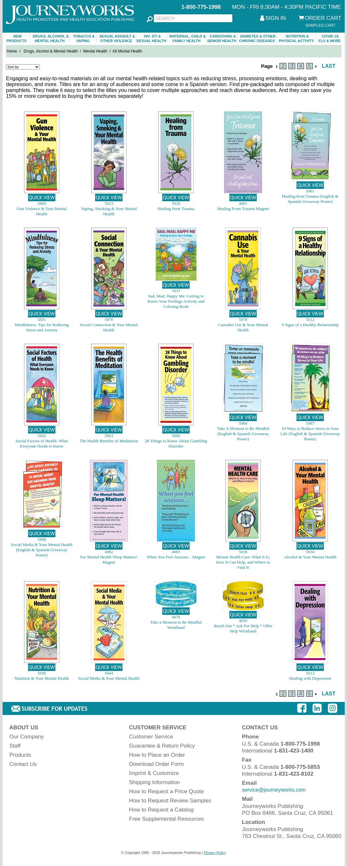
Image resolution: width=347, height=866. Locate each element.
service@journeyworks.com (274, 790)
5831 (41, 319)
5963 (109, 435)
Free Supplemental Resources (166, 819)
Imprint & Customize (154, 773)
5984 (243, 423)
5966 (176, 435)
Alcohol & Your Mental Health (310, 557)
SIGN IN (275, 18)
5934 (310, 551)
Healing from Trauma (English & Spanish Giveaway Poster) (310, 199)
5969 (41, 203)
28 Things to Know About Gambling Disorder (176, 443)
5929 (176, 203)
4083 (176, 551)
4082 (109, 551)
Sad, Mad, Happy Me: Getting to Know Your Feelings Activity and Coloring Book (176, 301)
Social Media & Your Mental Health (108, 678)
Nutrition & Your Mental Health (41, 678)
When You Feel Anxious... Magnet (176, 557)
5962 (41, 435)
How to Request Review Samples (170, 801)
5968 (41, 539)
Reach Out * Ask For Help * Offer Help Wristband (243, 628)
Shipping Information (154, 782)
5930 (41, 673)
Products (20, 755)
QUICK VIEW (42, 197)
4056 (243, 620)
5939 (243, 551)
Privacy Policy (215, 853)
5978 (243, 319)
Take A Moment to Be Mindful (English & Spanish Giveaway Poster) (243, 433)
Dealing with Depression (310, 678)
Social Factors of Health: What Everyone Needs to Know (42, 443)
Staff (15, 746)
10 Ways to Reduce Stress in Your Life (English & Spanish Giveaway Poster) (310, 433)
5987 (310, 423)
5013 (310, 673)
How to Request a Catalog (161, 810)
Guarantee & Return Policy (162, 746)
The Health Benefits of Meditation (109, 440)
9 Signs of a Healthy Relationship (310, 324)
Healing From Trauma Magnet (243, 208)
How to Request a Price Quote (166, 791)
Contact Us (23, 764)
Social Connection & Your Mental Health (108, 327)
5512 (310, 319)
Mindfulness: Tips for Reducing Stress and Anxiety (42, 327)
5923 (109, 203)
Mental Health (95, 51)
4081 (243, 203)
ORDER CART (323, 18)
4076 (176, 617)
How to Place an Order (157, 755)
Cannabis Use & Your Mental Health (243, 327)
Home (12, 51)
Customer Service (151, 737)
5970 (109, 319)
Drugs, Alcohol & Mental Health (51, 51)
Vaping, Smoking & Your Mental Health (109, 211)
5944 (109, 673)
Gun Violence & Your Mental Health (41, 211)
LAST (329, 66)
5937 (176, 290)
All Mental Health (127, 51)
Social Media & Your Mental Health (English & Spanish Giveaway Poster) (41, 549)
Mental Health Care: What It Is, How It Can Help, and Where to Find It (243, 562)
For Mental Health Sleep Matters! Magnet (108, 560)
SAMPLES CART (320, 25)
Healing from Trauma (176, 208)
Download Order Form (156, 764)
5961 (310, 191)
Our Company (26, 737)
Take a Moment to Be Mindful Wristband (176, 625)
